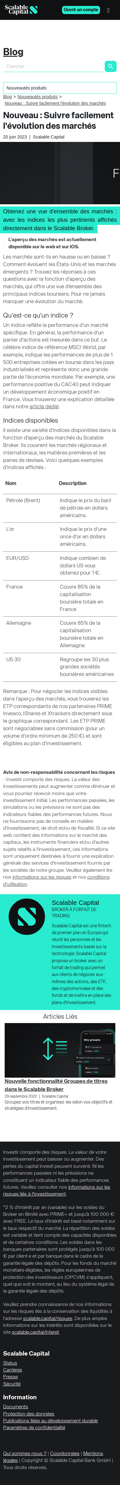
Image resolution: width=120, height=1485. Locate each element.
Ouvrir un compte (81, 10)
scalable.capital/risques (47, 1318)
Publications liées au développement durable (50, 1421)
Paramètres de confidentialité (34, 1427)
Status (10, 1363)
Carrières (12, 1370)
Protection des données (28, 1414)
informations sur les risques (41, 877)
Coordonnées (64, 1453)
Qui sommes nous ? (24, 1453)
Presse (10, 1377)
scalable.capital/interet (35, 1332)
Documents (15, 1407)
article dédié (44, 407)
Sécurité (12, 1384)
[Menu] (110, 10)
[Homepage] (21, 10)
